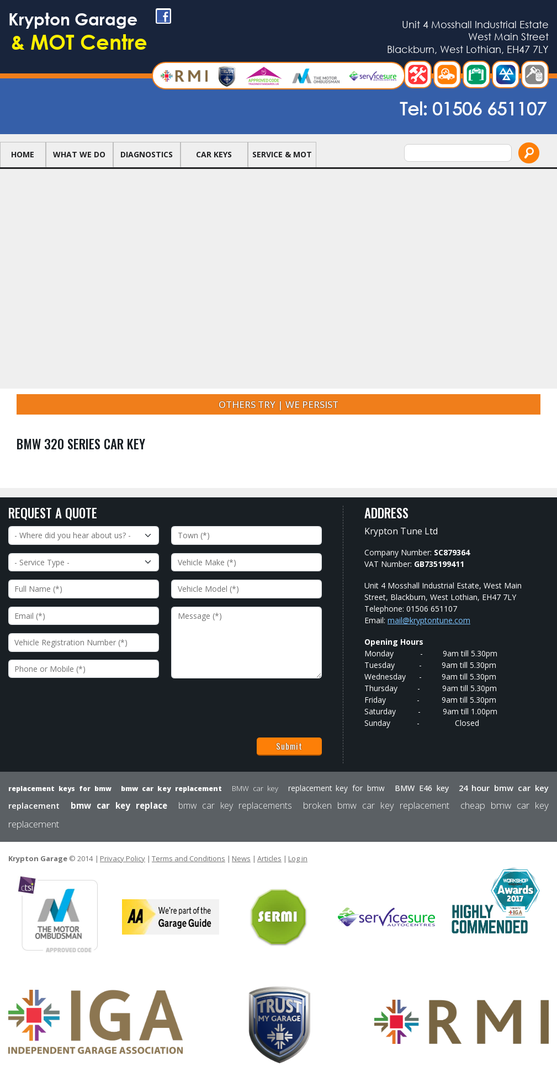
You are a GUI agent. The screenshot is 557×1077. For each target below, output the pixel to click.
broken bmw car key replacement (376, 805)
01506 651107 (489, 117)
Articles (269, 858)
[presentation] (92, 708)
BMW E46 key (422, 788)
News (241, 858)
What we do (79, 163)
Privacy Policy (122, 858)
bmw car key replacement (171, 788)
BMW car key (255, 788)
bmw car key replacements (235, 805)
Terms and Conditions (188, 858)
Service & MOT (282, 163)
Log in (297, 858)
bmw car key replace (119, 805)
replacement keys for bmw (60, 788)
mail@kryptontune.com (429, 620)
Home (22, 163)
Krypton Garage (118, 39)
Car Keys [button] (214, 163)
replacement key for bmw (336, 788)
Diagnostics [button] (146, 163)
